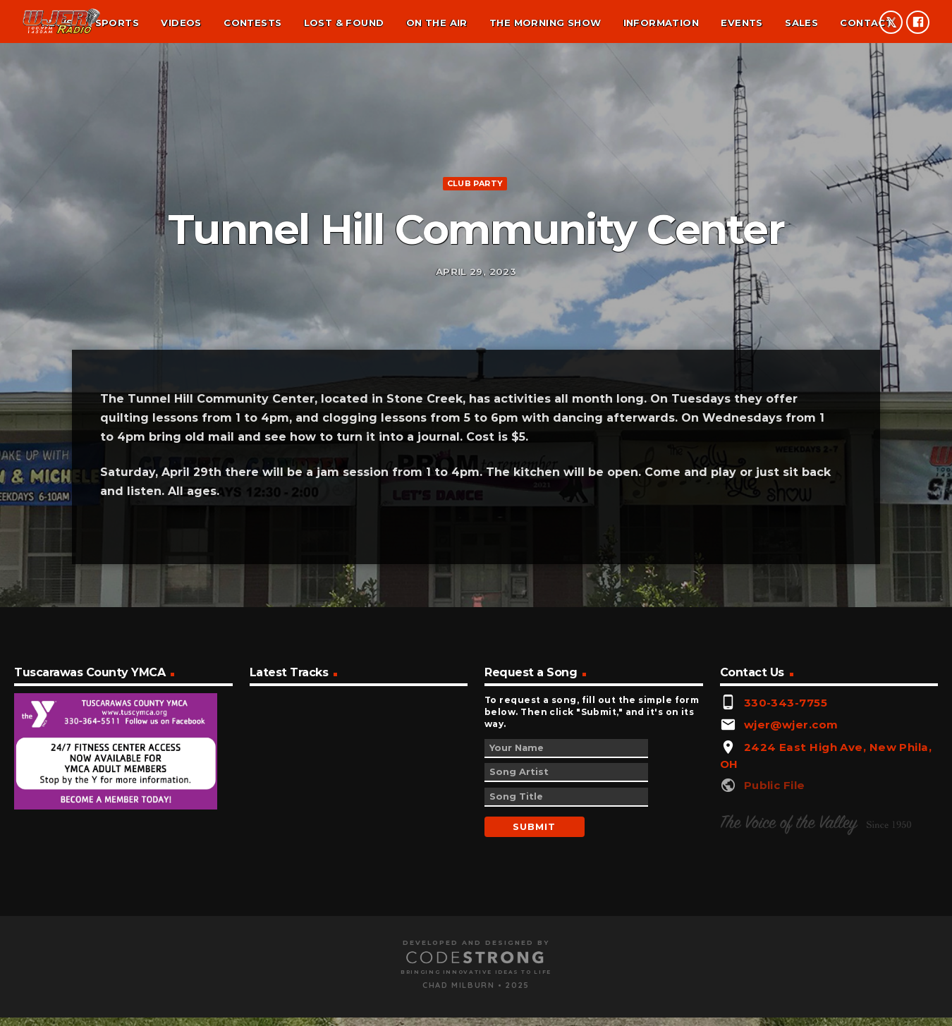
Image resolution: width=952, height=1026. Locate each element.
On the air (437, 22)
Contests (252, 22)
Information (661, 22)
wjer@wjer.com (791, 937)
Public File (774, 997)
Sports (117, 22)
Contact (866, 22)
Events (741, 22)
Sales (801, 22)
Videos (181, 22)
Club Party (475, 283)
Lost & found (344, 22)
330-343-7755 (785, 915)
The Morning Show (545, 22)
